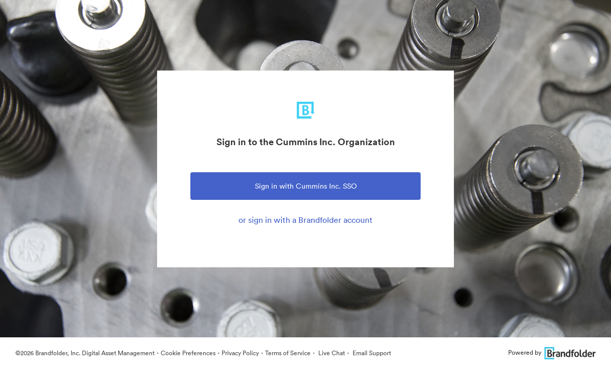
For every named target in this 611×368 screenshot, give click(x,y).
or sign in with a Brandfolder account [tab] (305, 220)
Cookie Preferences (188, 353)
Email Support (371, 353)
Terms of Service (288, 353)
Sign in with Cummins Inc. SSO (306, 186)
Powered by (552, 352)
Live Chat (331, 353)
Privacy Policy (240, 353)
